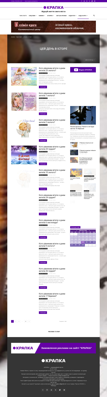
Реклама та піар (54, 331)
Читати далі (43, 87)
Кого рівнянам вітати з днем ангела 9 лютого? (52, 245)
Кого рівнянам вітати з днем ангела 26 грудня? (52, 270)
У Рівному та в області (89, 176)
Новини (42, 15)
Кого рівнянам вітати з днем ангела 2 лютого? (52, 121)
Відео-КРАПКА (83, 70)
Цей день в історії (43, 73)
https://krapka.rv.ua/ (64, 375)
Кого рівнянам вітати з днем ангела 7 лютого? (52, 94)
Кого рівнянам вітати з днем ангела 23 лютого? (52, 69)
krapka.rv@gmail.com (60, 384)
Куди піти (72, 15)
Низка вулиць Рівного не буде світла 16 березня (82, 128)
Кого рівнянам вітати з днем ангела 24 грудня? (52, 196)
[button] (94, 16)
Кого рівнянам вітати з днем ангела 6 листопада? (52, 221)
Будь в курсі (83, 15)
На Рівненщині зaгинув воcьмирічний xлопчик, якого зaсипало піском (76, 194)
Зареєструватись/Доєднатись (31, 1)
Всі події (83, 252)
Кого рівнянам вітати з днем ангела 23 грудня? (52, 148)
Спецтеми (32, 15)
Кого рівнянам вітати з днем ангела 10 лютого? (52, 171)
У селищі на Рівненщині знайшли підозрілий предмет (90, 179)
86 (25, 321)
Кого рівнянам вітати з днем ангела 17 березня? (52, 295)
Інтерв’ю (50, 15)
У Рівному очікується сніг (86, 143)
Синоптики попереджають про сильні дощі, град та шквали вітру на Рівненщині (89, 195)
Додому (13, 37)
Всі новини (75, 212)
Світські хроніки (61, 15)
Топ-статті (23, 15)
